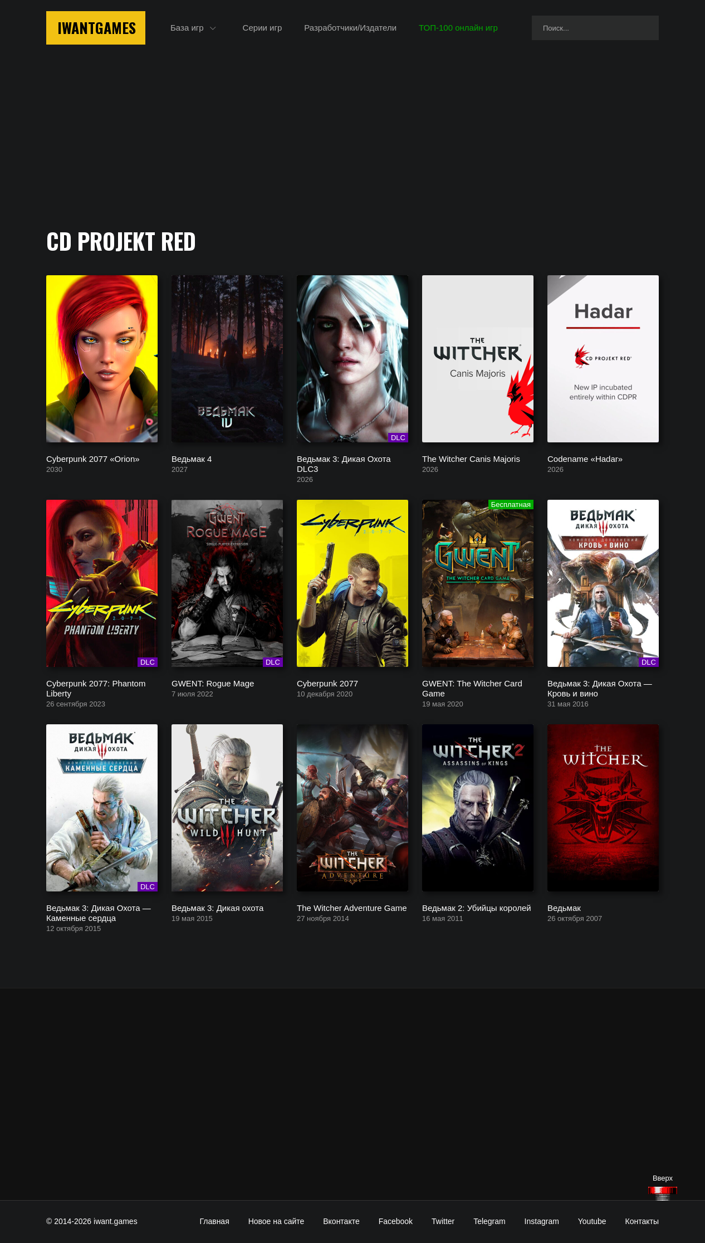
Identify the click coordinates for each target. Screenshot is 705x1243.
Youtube (592, 1221)
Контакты (642, 1221)
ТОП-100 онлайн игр (458, 27)
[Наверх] (662, 1194)
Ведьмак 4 (192, 458)
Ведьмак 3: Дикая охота (217, 907)
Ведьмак (564, 907)
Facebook (396, 1221)
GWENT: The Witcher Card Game (472, 688)
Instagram (542, 1221)
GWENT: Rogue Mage (213, 683)
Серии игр (262, 27)
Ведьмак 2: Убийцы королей (476, 907)
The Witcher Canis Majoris (471, 458)
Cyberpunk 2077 (327, 683)
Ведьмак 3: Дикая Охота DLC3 (344, 463)
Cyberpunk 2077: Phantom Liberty (95, 688)
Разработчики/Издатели (350, 27)
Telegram (489, 1221)
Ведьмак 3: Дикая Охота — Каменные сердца (98, 912)
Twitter (443, 1221)
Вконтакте (341, 1221)
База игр (187, 27)
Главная (214, 1221)
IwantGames (96, 27)
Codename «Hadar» (585, 458)
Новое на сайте (276, 1221)
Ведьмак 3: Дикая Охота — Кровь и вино (599, 688)
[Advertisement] (352, 1094)
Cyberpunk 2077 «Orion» (93, 458)
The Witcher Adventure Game (352, 907)
